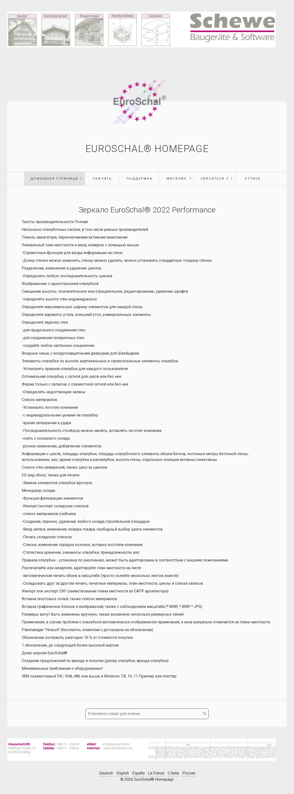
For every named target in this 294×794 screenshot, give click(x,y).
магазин (177, 178)
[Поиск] (205, 713)
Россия (188, 773)
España (138, 773)
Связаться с (215, 178)
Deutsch (106, 773)
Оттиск (253, 178)
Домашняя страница (54, 178)
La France (156, 773)
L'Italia (173, 773)
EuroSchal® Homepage (147, 148)
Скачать (102, 178)
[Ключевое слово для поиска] (147, 713)
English (123, 773)
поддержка (139, 178)
